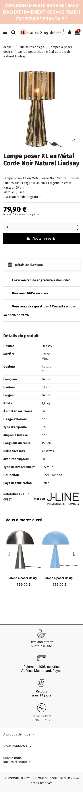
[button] (74, 553)
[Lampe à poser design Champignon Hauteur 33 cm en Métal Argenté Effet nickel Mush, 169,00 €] (24, 557)
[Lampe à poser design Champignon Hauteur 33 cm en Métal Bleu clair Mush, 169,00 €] (60, 557)
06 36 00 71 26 (41, 720)
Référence (10, 494)
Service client (41, 716)
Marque (39, 499)
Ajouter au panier (41, 239)
